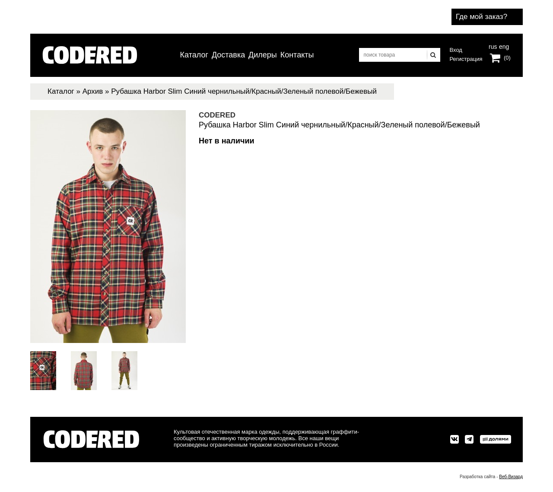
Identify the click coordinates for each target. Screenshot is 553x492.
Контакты (297, 55)
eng (503, 45)
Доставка (228, 55)
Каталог (194, 55)
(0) (507, 57)
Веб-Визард (511, 476)
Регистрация (466, 59)
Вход (456, 50)
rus (493, 45)
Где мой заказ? (481, 17)
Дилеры (262, 55)
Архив (93, 91)
